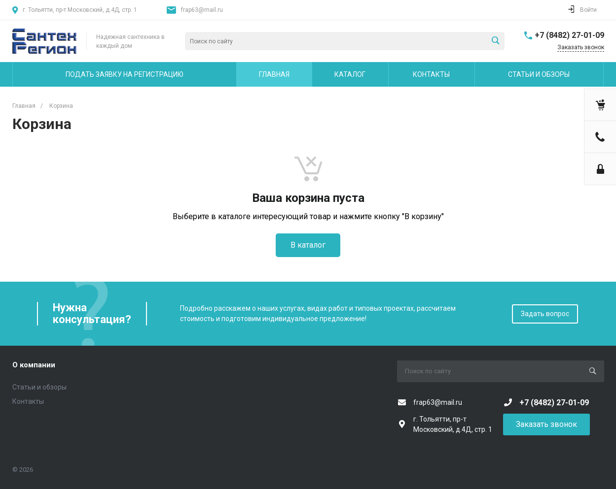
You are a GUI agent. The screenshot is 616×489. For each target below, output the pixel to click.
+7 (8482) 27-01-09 (569, 35)
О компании (33, 364)
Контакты (28, 401)
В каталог (308, 245)
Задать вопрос (545, 314)
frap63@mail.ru (202, 9)
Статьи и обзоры (39, 387)
